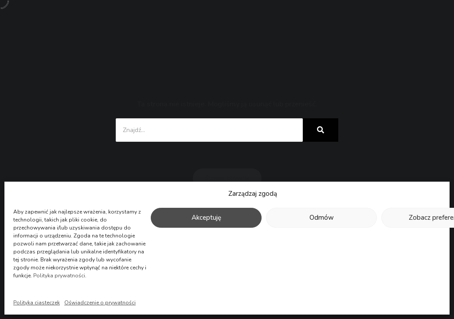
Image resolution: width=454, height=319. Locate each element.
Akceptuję (206, 217)
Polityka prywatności (59, 275)
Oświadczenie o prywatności (100, 302)
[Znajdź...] (209, 130)
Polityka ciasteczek (36, 302)
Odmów (321, 217)
